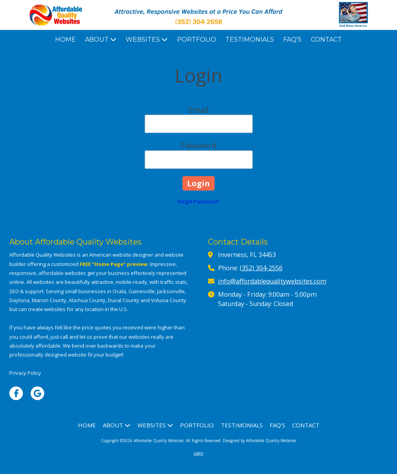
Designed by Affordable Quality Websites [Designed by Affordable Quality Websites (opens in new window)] (259, 440)
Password (199, 145)
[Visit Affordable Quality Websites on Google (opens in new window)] (37, 393)
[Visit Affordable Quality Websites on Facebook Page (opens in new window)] (16, 393)
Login (198, 453)
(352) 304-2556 (261, 268)
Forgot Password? (199, 201)
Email (198, 110)
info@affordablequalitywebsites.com (272, 281)
